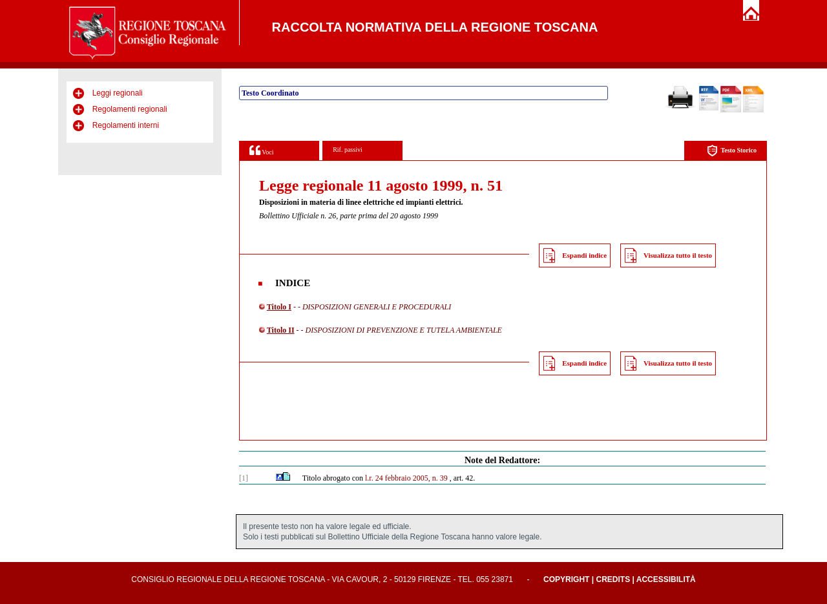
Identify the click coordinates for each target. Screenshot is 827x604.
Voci (261, 150)
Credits (613, 579)
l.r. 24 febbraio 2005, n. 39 (406, 478)
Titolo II (281, 330)
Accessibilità (666, 579)
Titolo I (279, 306)
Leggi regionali (117, 93)
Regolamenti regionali (129, 109)
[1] (243, 478)
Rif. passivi (347, 149)
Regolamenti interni (125, 125)
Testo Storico (732, 151)
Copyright (566, 579)
